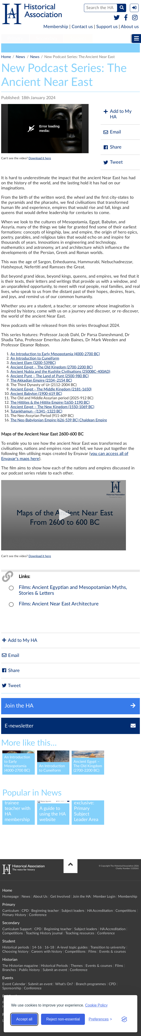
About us (130, 27)
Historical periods (15, 947)
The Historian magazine (20, 966)
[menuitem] (15, 38)
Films (92, 951)
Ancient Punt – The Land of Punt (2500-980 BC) (49, 376)
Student (78, 38)
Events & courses (112, 951)
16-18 (49, 947)
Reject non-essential (63, 1019)
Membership (55, 27)
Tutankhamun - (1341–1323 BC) (36, 411)
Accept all (24, 1019)
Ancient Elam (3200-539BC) (33, 363)
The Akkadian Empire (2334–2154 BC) (41, 380)
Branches (9, 970)
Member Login (104, 896)
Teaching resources (79, 933)
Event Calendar (13, 984)
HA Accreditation (100, 911)
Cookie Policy (96, 1005)
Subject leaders (72, 911)
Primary (15, 38)
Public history (29, 970)
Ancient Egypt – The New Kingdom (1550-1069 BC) (52, 407)
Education (67, 48)
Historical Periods (54, 966)
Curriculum (10, 911)
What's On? (64, 984)
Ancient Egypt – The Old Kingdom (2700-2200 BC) (51, 367)
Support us (107, 27)
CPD (25, 911)
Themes (77, 966)
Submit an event (55, 970)
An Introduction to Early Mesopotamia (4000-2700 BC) (55, 354)
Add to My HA (117, 114)
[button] (64, 515)
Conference (38, 915)
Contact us (82, 27)
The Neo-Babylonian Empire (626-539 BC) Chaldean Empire (58, 420)
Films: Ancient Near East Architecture (59, 603)
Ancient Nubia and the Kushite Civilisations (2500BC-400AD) (60, 371)
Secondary (46, 38)
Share (112, 147)
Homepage (10, 896)
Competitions (125, 911)
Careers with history (46, 951)
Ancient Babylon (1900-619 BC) (36, 394)
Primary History (14, 915)
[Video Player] (45, 128)
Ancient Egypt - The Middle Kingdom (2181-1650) (50, 389)
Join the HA (81, 896)
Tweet (113, 162)
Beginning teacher (45, 911)
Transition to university (107, 947)
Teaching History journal (44, 933)
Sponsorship (11, 988)
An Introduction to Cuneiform (34, 358)
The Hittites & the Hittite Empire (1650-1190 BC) (50, 402)
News (20, 57)
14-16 (37, 947)
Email (112, 132)
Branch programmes (91, 984)
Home (6, 57)
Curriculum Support (17, 929)
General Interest (39, 48)
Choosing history (15, 951)
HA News (11, 48)
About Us (40, 896)
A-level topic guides (72, 947)
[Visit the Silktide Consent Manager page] (124, 1019)
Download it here (40, 158)
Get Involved (60, 896)
